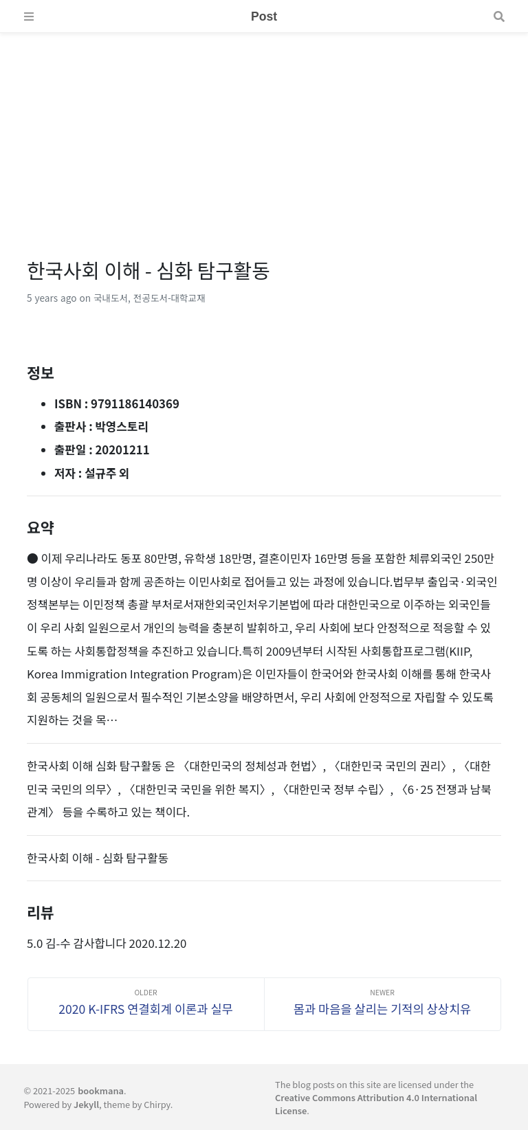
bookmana (101, 1090)
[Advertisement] (264, 129)
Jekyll (86, 1104)
